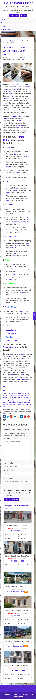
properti (20, 128)
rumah (5, 89)
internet (19, 121)
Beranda (6, 41)
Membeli (13, 116)
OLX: (7, 181)
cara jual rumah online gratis (23, 395)
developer (9, 279)
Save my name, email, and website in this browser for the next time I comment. (17, 493)
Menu (23, 15)
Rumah (15, 84)
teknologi (20, 354)
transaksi (13, 248)
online (15, 89)
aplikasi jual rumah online (13, 393)
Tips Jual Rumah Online (14, 404)
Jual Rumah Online (18, 3)
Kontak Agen (14, 15)
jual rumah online (23, 397)
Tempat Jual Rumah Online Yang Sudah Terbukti (14, 51)
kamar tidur (15, 175)
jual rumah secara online (24, 401)
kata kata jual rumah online (11, 402)
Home (3, 20)
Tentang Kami (5, 29)
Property (4, 26)
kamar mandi (24, 175)
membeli (28, 87)
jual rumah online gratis (10, 401)
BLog (2, 23)
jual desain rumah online (10, 397)
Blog (11, 41)
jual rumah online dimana (22, 399)
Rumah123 (9, 205)
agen (17, 243)
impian (24, 379)
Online (21, 84)
